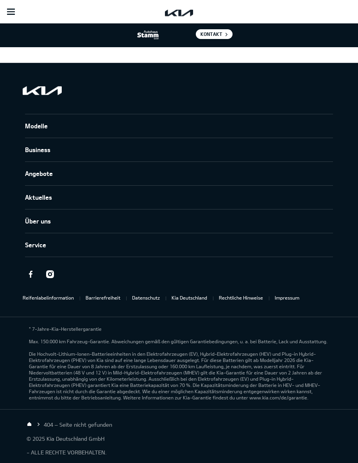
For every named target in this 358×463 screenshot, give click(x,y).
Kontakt (211, 34)
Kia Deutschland (189, 297)
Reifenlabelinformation (48, 297)
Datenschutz (146, 297)
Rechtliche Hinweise (241, 297)
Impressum (287, 297)
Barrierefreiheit (103, 297)
